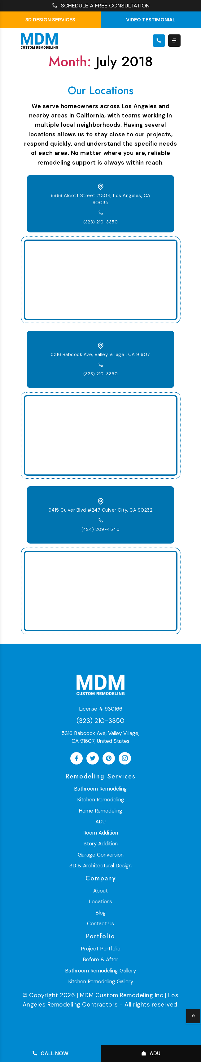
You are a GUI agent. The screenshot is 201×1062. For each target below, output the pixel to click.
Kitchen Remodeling (100, 799)
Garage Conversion (101, 854)
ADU (100, 821)
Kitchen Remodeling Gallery (100, 981)
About (100, 890)
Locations (100, 901)
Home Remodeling (100, 810)
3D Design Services (50, 19)
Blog (100, 912)
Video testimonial (150, 19)
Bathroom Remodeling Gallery (100, 970)
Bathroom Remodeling (100, 788)
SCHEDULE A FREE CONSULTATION (101, 6)
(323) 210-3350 (100, 222)
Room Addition (100, 832)
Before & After (100, 959)
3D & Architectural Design (100, 865)
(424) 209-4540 (100, 529)
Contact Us (100, 923)
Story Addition (101, 843)
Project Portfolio (100, 948)
